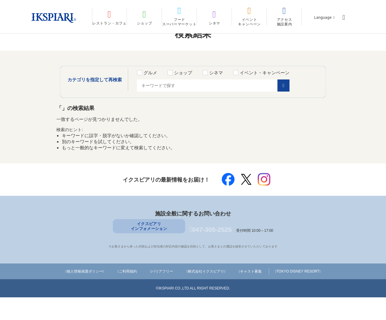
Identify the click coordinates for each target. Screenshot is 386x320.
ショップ (192, 94)
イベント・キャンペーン (274, 94)
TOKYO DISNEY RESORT (298, 294)
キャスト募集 (251, 294)
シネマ (225, 94)
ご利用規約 (128, 294)
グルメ (159, 94)
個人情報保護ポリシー (85, 294)
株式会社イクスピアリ (206, 294)
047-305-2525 (210, 253)
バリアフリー (162, 294)
